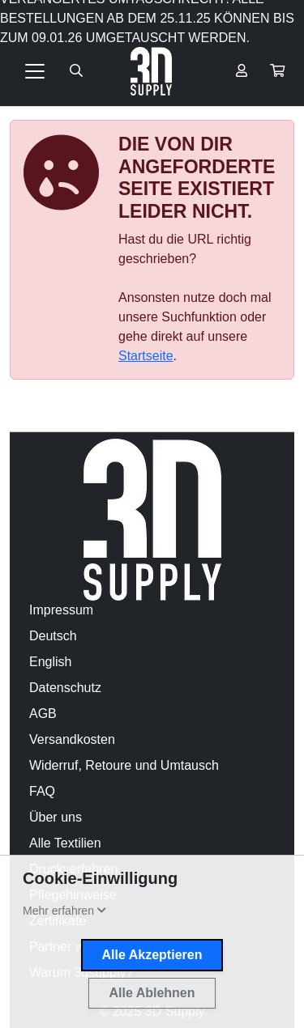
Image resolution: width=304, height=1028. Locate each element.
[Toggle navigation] (35, 71)
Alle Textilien (65, 843)
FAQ (42, 791)
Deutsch (53, 636)
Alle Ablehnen (152, 993)
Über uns (55, 817)
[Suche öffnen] (76, 71)
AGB (43, 713)
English (50, 662)
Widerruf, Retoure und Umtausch (124, 765)
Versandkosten (72, 739)
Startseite (145, 356)
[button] (277, 71)
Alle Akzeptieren (152, 955)
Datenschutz (65, 688)
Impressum (61, 610)
